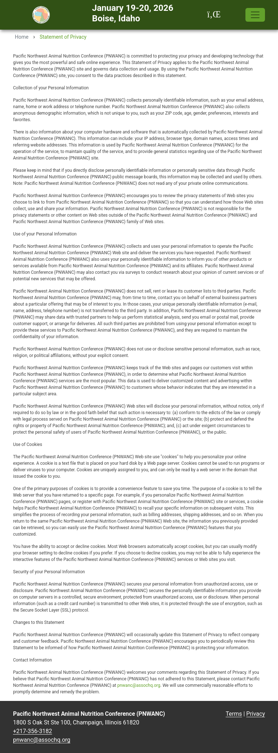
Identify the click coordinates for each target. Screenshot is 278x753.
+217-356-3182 (32, 731)
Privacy (255, 713)
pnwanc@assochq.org (138, 685)
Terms (234, 713)
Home (22, 37)
